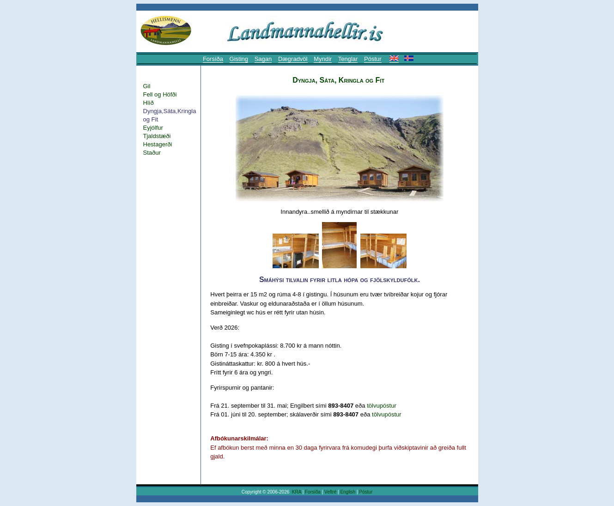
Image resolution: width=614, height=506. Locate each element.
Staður (152, 152)
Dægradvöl (293, 58)
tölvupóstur (381, 405)
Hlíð (148, 102)
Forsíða (213, 58)
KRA (296, 491)
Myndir (323, 58)
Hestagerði (157, 144)
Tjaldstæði (157, 136)
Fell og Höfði (160, 94)
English (347, 491)
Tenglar (348, 58)
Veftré (330, 491)
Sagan (263, 58)
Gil (147, 86)
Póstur (373, 58)
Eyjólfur (153, 127)
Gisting (239, 58)
